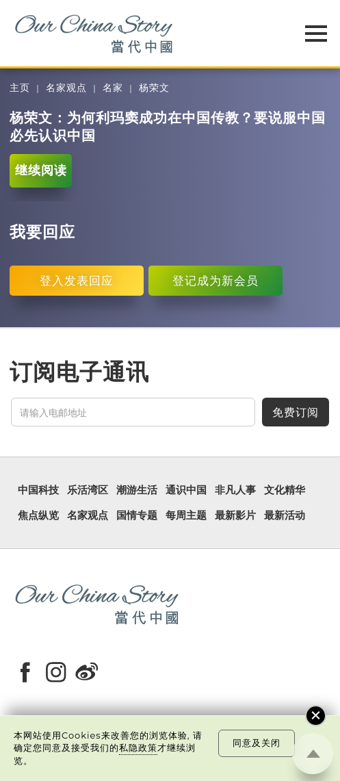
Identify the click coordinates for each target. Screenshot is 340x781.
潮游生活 (136, 490)
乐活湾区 (87, 490)
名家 (113, 88)
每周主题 (186, 515)
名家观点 (66, 88)
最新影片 (235, 515)
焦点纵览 (38, 515)
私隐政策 (138, 747)
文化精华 (284, 490)
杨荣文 (154, 88)
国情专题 (136, 515)
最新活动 (284, 515)
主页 (20, 88)
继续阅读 (41, 170)
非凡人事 (235, 490)
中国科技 (38, 490)
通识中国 (186, 490)
